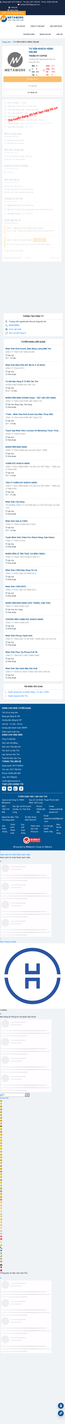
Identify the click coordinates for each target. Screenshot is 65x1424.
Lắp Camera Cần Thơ (11, 754)
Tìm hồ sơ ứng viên (10, 712)
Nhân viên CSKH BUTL (16, 586)
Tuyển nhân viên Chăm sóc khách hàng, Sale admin (29, 537)
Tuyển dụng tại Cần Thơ (18, 696)
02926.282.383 (52, 2)
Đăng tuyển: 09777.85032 (12, 766)
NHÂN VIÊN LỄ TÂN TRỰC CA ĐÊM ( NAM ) (25, 554)
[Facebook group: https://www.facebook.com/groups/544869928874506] (10, 788)
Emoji (2, 1098)
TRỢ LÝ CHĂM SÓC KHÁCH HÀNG (21, 482)
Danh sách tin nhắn (8, 855)
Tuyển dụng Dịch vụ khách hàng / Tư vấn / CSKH (28, 692)
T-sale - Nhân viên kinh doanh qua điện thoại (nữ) (29, 414)
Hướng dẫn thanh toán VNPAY (14, 728)
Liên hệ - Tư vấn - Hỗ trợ (12, 724)
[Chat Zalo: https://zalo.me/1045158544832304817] (15, 788)
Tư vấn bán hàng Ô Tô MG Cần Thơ (21, 381)
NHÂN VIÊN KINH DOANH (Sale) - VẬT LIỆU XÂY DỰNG (30, 398)
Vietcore (48, 847)
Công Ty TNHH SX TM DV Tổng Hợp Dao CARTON (27, 672)
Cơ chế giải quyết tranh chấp (48, 829)
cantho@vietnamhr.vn (11, 781)
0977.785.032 (35, 2)
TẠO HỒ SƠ (20, 26)
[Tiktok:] (21, 788)
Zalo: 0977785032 (9, 777)
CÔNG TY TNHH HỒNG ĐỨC (17, 606)
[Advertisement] (24, 288)
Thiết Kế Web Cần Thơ (11, 758)
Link (6, 1098)
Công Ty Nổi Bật (8, 739)
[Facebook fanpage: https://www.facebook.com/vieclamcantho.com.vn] (4, 788)
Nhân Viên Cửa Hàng (14, 502)
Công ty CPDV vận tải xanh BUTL (21, 573)
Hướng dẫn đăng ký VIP (12, 720)
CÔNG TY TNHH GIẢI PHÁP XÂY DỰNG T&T (23, 401)
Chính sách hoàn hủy (11, 732)
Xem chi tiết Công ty (17, 333)
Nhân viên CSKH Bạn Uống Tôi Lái (21, 570)
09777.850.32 (17, 2)
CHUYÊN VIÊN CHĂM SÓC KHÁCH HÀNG (24, 619)
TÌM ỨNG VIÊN (28, 34)
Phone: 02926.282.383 (11, 773)
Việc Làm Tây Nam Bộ (11, 747)
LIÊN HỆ (59, 34)
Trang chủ (6, 42)
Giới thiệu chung (4, 829)
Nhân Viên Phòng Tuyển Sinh (18, 636)
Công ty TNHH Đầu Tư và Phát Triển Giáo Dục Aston (30, 639)
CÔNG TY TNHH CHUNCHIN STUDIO (20, 524)
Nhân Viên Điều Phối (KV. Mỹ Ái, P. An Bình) (25, 365)
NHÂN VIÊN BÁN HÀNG (16, 447)
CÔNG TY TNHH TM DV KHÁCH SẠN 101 (22, 557)
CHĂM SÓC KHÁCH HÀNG (17, 463)
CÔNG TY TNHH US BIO (15, 434)
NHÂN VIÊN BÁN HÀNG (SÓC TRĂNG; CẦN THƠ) (27, 603)
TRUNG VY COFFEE (38, 56)
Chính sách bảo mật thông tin (35, 829)
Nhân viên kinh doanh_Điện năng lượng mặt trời (28, 349)
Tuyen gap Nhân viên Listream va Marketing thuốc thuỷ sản (33, 430)
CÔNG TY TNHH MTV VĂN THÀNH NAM (22, 655)
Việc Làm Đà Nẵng (10, 743)
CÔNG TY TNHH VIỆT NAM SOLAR (19, 352)
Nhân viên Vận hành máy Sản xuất (21, 668)
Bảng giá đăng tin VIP (11, 716)
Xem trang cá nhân (8, 942)
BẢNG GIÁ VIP (45, 34)
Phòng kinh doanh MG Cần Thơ (20, 385)
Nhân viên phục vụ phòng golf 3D (21, 652)
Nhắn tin (32, 92)
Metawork (30, 847)
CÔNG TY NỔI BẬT (37, 26)
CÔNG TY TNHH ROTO (14, 368)
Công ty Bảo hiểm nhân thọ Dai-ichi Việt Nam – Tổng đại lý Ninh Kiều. (32, 468)
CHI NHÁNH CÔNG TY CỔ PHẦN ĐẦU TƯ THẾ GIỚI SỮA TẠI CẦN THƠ (32, 506)
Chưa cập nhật (15, 329)
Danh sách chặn (23, 855)
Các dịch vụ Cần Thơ (10, 751)
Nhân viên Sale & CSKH (16, 521)
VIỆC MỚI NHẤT (56, 26)
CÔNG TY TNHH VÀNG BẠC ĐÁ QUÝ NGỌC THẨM (26, 450)
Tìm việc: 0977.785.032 (11, 769)
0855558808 (14, 325)
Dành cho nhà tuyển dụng (13, 13)
